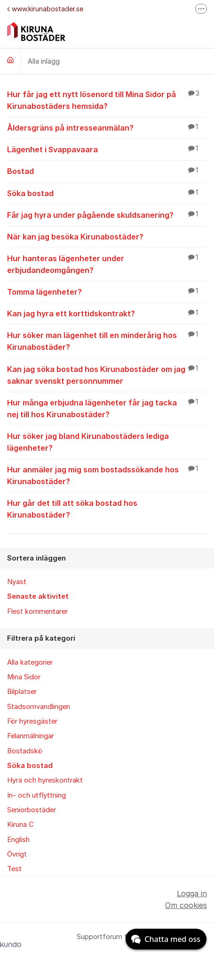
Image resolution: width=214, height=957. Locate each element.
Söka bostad (107, 193)
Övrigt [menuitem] (17, 854)
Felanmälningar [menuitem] (30, 736)
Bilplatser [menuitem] (22, 691)
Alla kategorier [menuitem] (30, 662)
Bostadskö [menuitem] (24, 751)
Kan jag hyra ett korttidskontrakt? (107, 313)
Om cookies (186, 905)
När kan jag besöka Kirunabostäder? (107, 236)
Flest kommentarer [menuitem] (37, 611)
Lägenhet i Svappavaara (107, 149)
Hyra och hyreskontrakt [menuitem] (45, 780)
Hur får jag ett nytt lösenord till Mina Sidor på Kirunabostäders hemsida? (107, 100)
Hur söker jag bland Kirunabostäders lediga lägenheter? (107, 441)
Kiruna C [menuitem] (20, 824)
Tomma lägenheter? (107, 291)
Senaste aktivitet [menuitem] (38, 596)
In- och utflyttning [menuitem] (36, 795)
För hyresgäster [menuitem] (32, 721)
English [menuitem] (18, 839)
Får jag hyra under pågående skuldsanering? (107, 214)
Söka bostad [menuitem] (30, 765)
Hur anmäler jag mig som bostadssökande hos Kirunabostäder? (107, 475)
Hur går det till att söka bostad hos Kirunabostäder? (107, 508)
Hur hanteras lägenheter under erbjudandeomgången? (107, 264)
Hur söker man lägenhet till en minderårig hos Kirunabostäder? (107, 341)
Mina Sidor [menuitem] (23, 677)
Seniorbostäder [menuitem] (31, 810)
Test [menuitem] (14, 869)
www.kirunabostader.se (45, 9)
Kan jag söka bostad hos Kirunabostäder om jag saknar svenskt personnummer (107, 374)
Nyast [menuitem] (16, 582)
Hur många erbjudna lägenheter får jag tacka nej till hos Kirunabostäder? (107, 408)
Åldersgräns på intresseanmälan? (107, 127)
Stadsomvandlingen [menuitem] (38, 706)
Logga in (192, 893)
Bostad (107, 170)
